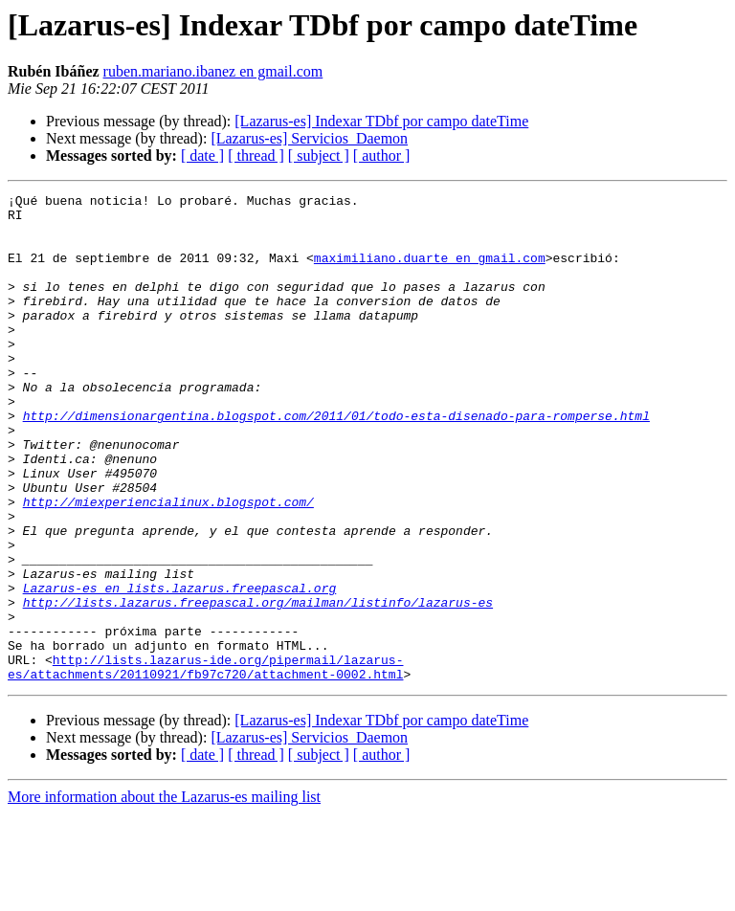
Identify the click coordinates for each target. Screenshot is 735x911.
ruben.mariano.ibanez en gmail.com (213, 71)
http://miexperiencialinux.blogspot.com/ (168, 564)
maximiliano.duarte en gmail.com (430, 271)
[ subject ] (318, 155)
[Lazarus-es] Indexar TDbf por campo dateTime (381, 121)
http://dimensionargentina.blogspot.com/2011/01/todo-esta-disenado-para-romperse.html (336, 461)
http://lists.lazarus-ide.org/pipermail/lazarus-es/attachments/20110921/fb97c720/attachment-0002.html (205, 762)
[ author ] (382, 155)
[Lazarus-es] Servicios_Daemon (309, 138)
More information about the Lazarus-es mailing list (164, 894)
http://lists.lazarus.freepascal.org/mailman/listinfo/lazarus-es (258, 685)
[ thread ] (256, 155)
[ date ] (202, 155)
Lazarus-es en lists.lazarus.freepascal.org (180, 668)
